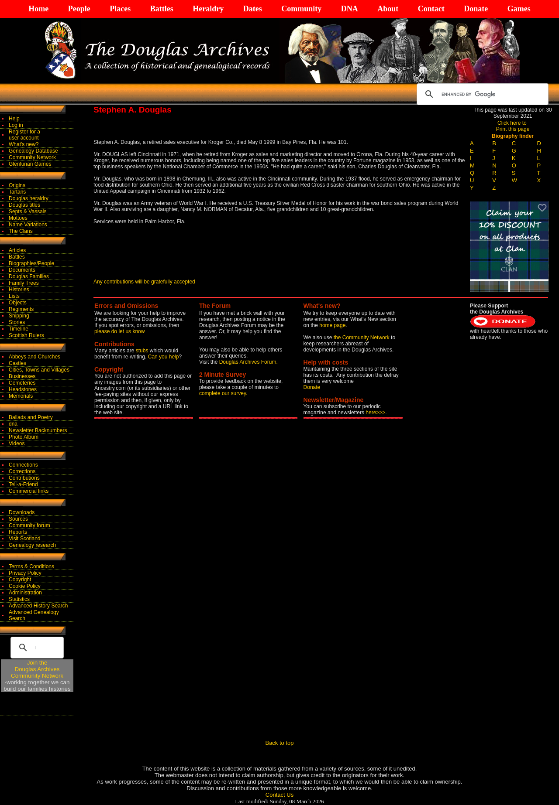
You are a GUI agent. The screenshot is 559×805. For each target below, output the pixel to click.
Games (519, 8)
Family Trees (24, 283)
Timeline (18, 329)
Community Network (32, 157)
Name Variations (28, 225)
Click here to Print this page (513, 126)
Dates (252, 8)
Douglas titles (24, 205)
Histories (19, 290)
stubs (143, 351)
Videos (16, 443)
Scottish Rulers (26, 335)
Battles (161, 8)
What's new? (23, 144)
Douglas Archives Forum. (248, 362)
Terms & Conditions (31, 566)
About (387, 8)
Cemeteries (22, 383)
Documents (22, 270)
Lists (14, 296)
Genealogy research (32, 545)
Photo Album (23, 437)
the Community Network (362, 337)
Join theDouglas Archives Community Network (37, 669)
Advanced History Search (38, 606)
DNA (349, 8)
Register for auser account (24, 135)
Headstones (23, 389)
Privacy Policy (25, 573)
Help (14, 119)
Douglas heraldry (28, 198)
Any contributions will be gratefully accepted (144, 282)
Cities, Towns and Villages (39, 370)
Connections (23, 465)
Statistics (19, 599)
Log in (16, 125)
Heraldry (208, 8)
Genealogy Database (33, 151)
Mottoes (18, 218)
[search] (481, 94)
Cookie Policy (25, 586)
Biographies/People (31, 263)
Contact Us (279, 794)
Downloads (22, 512)
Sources (18, 519)
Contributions (24, 478)
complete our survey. (223, 393)
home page (332, 325)
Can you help (163, 357)
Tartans (17, 192)
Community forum (29, 525)
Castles (17, 363)
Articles (17, 250)
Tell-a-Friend (23, 484)
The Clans (21, 231)
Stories (17, 322)
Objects (18, 303)
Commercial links (28, 491)
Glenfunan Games (30, 164)
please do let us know (119, 331)
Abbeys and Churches (34, 357)
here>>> (375, 412)
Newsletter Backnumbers (38, 430)
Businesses (22, 376)
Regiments (21, 309)
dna (13, 424)
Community (301, 8)
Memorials (21, 396)
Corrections (22, 471)
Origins (17, 185)
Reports (18, 532)
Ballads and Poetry (31, 417)
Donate (476, 8)
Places (120, 8)
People (79, 8)
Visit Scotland (25, 539)
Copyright (20, 579)
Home (38, 8)
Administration (25, 593)
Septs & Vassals (27, 211)
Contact (431, 8)
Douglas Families (29, 276)
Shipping (19, 316)
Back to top (279, 743)
